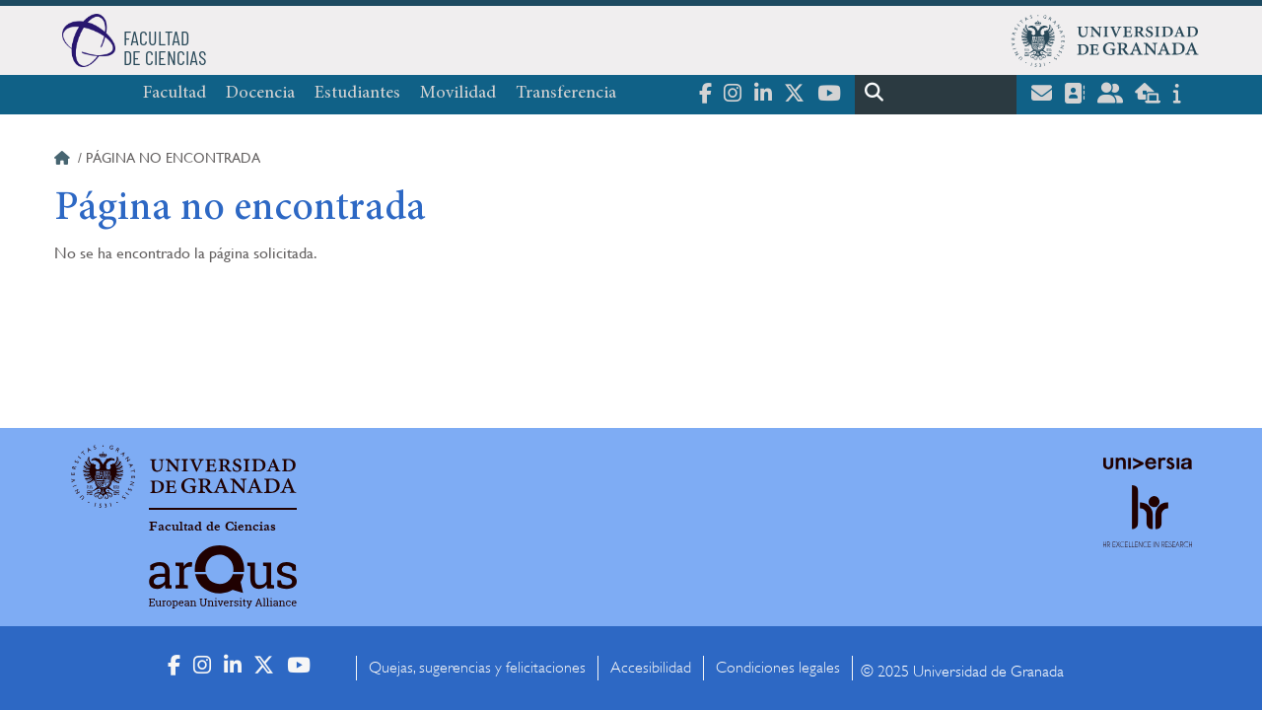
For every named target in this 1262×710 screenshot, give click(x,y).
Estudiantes (357, 94)
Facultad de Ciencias (212, 526)
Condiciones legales (778, 667)
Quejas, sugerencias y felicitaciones (477, 667)
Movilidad (458, 94)
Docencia (260, 94)
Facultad (174, 94)
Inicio (64, 161)
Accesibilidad (650, 667)
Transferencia (566, 94)
